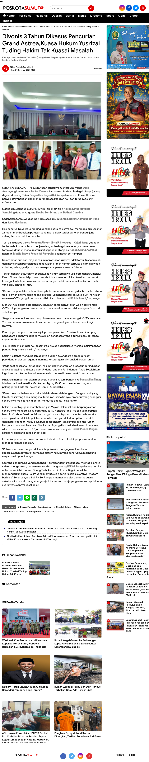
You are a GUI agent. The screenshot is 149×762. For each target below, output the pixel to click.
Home (9, 16)
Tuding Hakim (91, 26)
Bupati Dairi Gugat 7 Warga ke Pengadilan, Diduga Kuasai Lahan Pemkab (128, 474)
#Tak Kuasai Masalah (14, 511)
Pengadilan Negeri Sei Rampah (48, 195)
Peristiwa (25, 16)
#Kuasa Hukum (81, 507)
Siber (132, 754)
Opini (122, 16)
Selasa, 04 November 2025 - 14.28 (22, 70)
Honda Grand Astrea (81, 250)
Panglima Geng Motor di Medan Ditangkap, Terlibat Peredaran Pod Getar (77, 735)
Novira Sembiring (46, 212)
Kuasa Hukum (60, 26)
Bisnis (82, 16)
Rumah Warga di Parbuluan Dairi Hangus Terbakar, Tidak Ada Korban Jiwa (77, 688)
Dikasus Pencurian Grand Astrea (23, 26)
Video (134, 16)
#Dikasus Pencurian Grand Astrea (34, 507)
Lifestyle (96, 16)
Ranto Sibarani (68, 219)
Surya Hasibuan (16, 222)
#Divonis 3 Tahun (62, 507)
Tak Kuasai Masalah (75, 26)
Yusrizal (5, 29)
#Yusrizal (49, 511)
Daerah (57, 16)
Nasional (42, 16)
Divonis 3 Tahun (45, 26)
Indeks (8, 21)
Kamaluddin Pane (88, 219)
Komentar (98, 69)
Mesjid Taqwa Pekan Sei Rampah (33, 253)
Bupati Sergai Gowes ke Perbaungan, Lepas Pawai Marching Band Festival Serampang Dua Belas (75, 643)
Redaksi (120, 754)
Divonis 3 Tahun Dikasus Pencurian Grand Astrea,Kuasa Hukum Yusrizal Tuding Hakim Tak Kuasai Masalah (14, 570)
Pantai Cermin (39, 191)
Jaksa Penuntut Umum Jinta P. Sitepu (45, 242)
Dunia (70, 16)
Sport (110, 16)
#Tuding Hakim (34, 511)
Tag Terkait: (9, 507)
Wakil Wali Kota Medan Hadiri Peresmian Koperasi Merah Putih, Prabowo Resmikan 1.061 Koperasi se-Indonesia (25, 643)
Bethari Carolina (73, 212)
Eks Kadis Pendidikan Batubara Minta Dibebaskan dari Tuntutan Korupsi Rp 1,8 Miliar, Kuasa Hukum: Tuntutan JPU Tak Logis (52, 538)
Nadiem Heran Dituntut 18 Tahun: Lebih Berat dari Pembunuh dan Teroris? (25, 688)
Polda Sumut (78, 298)
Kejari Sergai (81, 242)
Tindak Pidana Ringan (84, 429)
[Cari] (143, 17)
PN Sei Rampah (76, 466)
